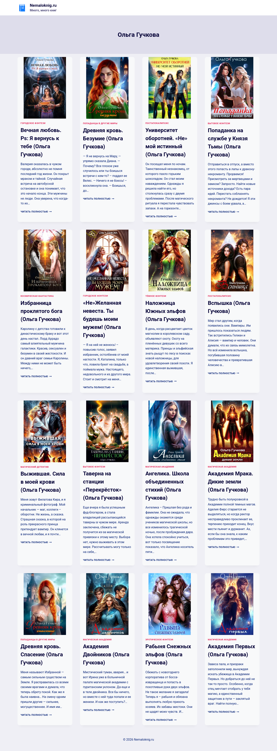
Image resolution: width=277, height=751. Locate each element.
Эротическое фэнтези (159, 639)
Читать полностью (36, 211)
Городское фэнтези (33, 123)
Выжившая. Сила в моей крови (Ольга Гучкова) (43, 482)
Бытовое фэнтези (219, 123)
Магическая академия (159, 467)
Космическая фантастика (37, 296)
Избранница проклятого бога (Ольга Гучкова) (41, 311)
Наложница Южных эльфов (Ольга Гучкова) (165, 311)
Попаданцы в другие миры (100, 123)
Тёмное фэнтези (155, 296)
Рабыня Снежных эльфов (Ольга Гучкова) (168, 654)
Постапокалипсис (157, 123)
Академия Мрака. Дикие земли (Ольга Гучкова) (230, 481)
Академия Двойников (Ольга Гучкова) (106, 654)
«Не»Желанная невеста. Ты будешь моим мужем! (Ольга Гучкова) (102, 319)
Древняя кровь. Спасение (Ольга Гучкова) (42, 654)
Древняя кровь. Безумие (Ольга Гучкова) (103, 138)
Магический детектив (35, 467)
